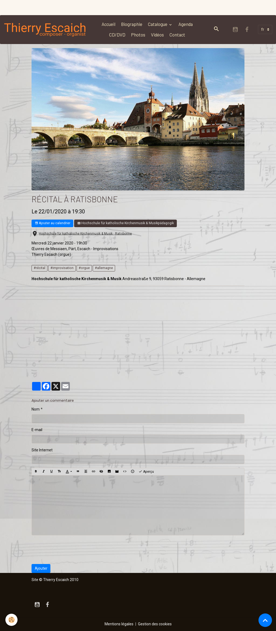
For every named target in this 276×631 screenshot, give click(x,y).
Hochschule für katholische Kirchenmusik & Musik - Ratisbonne (85, 233)
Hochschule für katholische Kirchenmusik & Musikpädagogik (125, 223)
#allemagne (104, 268)
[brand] (45, 29)
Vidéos (157, 34)
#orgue (84, 268)
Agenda (185, 24)
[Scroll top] (265, 620)
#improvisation (62, 268)
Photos (138, 34)
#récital (39, 268)
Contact (177, 34)
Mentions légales (119, 624)
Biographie (131, 24)
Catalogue (158, 24)
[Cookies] (11, 620)
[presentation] (72, 549)
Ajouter (41, 568)
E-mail (37, 430)
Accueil (108, 24)
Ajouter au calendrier (52, 223)
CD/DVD (117, 34)
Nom (36, 409)
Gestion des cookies (155, 624)
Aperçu (146, 471)
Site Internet (42, 450)
